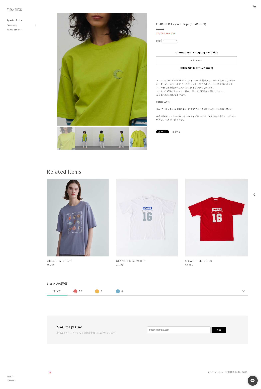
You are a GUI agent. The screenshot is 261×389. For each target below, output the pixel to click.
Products (12, 25)
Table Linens (14, 30)
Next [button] (143, 69)
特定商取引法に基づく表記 (236, 372)
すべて (57, 291)
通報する (176, 132)
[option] (102, 69)
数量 (158, 41)
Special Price (14, 20)
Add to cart (196, 60)
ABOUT (10, 377)
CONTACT (11, 380)
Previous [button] (60, 69)
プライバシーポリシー (216, 372)
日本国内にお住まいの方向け (197, 68)
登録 (218, 330)
